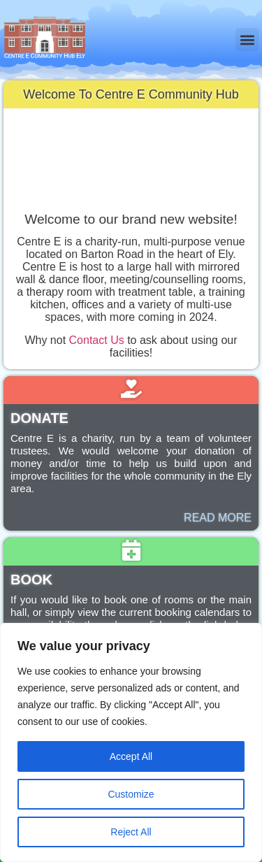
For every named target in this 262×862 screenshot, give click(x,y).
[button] (247, 39)
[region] (131, 742)
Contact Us (96, 340)
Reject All (130, 832)
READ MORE (218, 518)
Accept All (131, 756)
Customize (131, 794)
